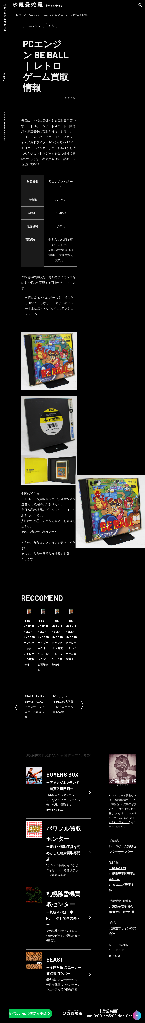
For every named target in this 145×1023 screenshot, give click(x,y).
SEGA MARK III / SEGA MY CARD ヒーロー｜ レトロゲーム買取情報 (35, 707)
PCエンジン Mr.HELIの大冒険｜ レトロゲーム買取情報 (63, 704)
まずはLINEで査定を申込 (27, 1013)
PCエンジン (33, 25)
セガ (51, 25)
